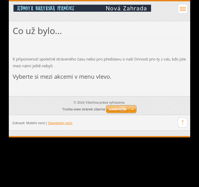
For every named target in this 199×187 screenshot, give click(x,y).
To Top (183, 123)
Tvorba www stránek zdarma (83, 109)
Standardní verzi (60, 123)
